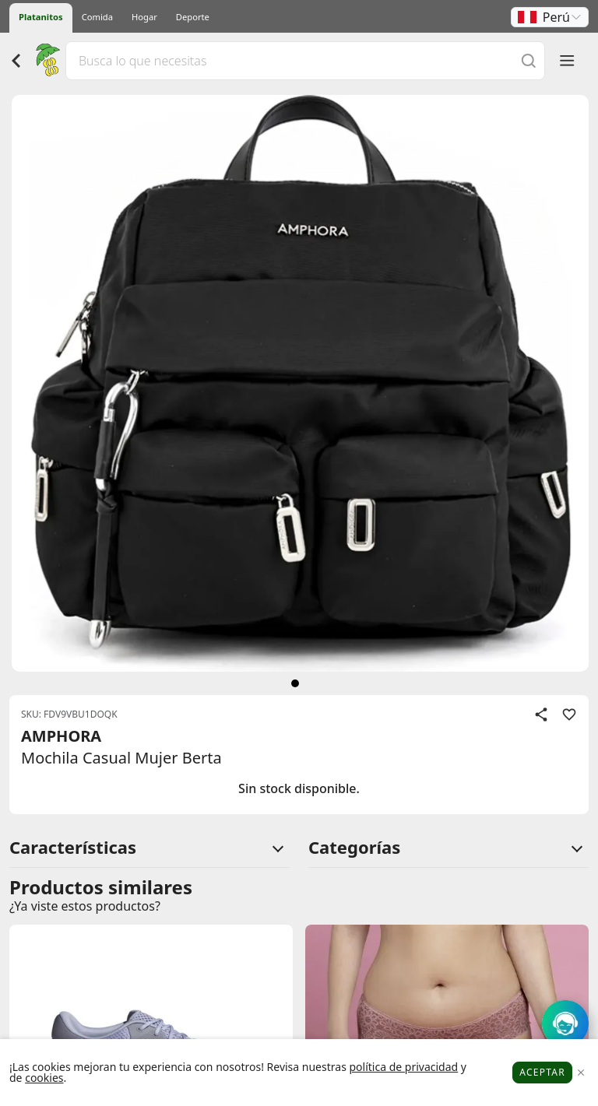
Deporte (192, 17)
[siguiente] (295, 683)
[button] (550, 17)
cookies (44, 1077)
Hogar (144, 17)
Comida (97, 17)
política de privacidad (403, 1066)
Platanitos (41, 17)
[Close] (580, 1073)
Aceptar (542, 1072)
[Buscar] (528, 60)
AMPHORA (61, 735)
